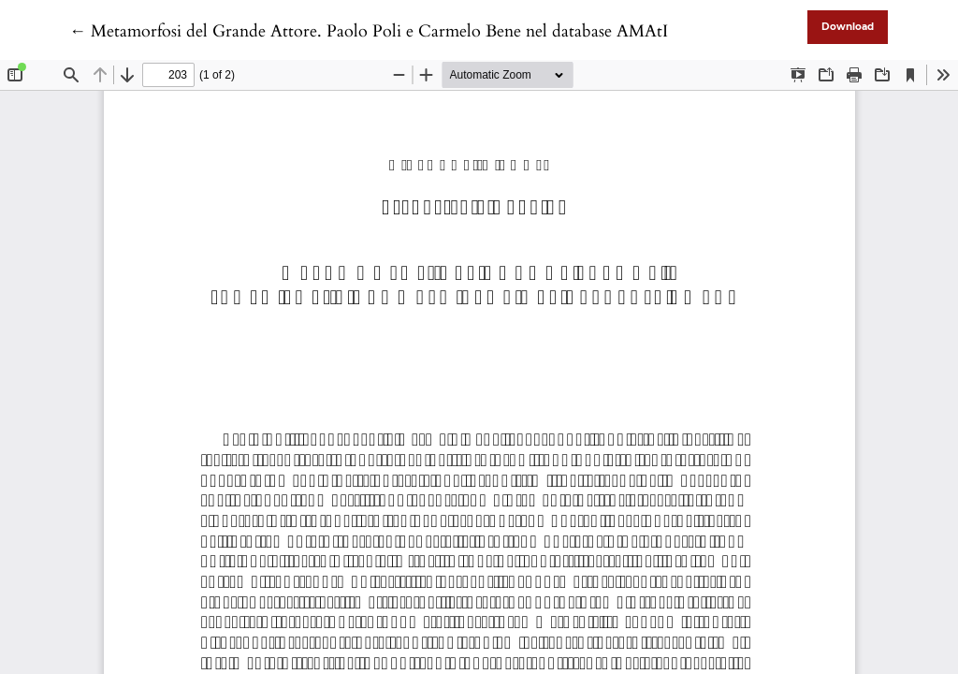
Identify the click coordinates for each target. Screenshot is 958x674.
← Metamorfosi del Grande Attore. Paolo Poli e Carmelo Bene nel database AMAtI (368, 31)
